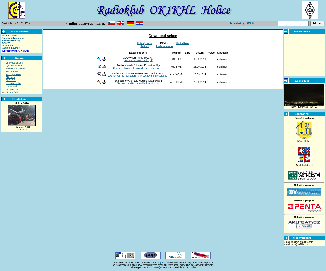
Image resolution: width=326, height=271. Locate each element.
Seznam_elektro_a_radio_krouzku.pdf (138, 83)
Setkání (144, 46)
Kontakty (237, 23)
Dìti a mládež (12, 92)
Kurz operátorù (13, 74)
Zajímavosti (11, 86)
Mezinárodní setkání (16, 68)
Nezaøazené (12, 89)
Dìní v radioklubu (14, 62)
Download (7, 45)
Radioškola (182, 43)
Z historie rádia (13, 83)
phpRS (161, 262)
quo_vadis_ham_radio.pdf (138, 60)
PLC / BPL (11, 80)
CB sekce (10, 77)
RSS (250, 23)
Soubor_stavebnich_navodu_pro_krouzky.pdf (138, 68)
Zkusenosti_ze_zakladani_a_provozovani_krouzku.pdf (138, 75)
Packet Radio (12, 71)
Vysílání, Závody (14, 65)
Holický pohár (144, 43)
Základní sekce (164, 46)
